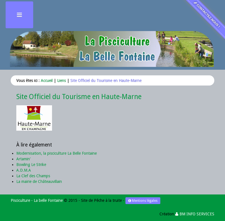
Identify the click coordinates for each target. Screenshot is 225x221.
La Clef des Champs (33, 176)
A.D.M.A (23, 170)
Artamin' (23, 159)
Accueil (47, 80)
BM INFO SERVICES (194, 214)
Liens (61, 80)
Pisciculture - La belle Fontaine (37, 200)
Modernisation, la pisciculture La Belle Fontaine (56, 153)
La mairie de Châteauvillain (39, 181)
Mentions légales (143, 201)
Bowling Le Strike (31, 164)
